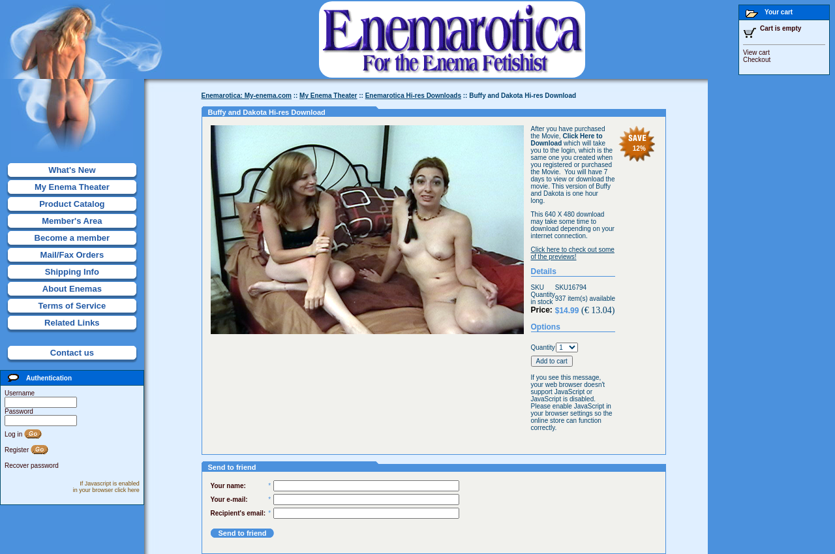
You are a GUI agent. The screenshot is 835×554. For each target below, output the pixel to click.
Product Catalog (71, 204)
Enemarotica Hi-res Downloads (413, 95)
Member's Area (72, 221)
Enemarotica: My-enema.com (247, 95)
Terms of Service (72, 306)
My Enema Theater (72, 187)
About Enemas (72, 289)
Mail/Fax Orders (72, 255)
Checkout (756, 59)
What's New (71, 170)
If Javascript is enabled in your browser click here (106, 486)
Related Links (72, 323)
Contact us (72, 353)
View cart (756, 52)
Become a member (72, 238)
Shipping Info (72, 272)
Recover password (32, 465)
